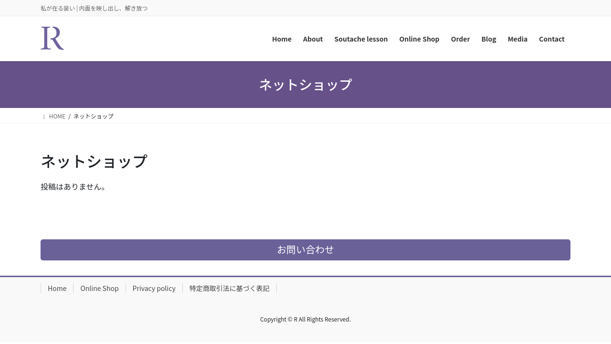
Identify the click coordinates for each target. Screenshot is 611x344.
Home (57, 288)
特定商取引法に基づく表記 (230, 288)
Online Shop (99, 288)
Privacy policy (154, 288)
